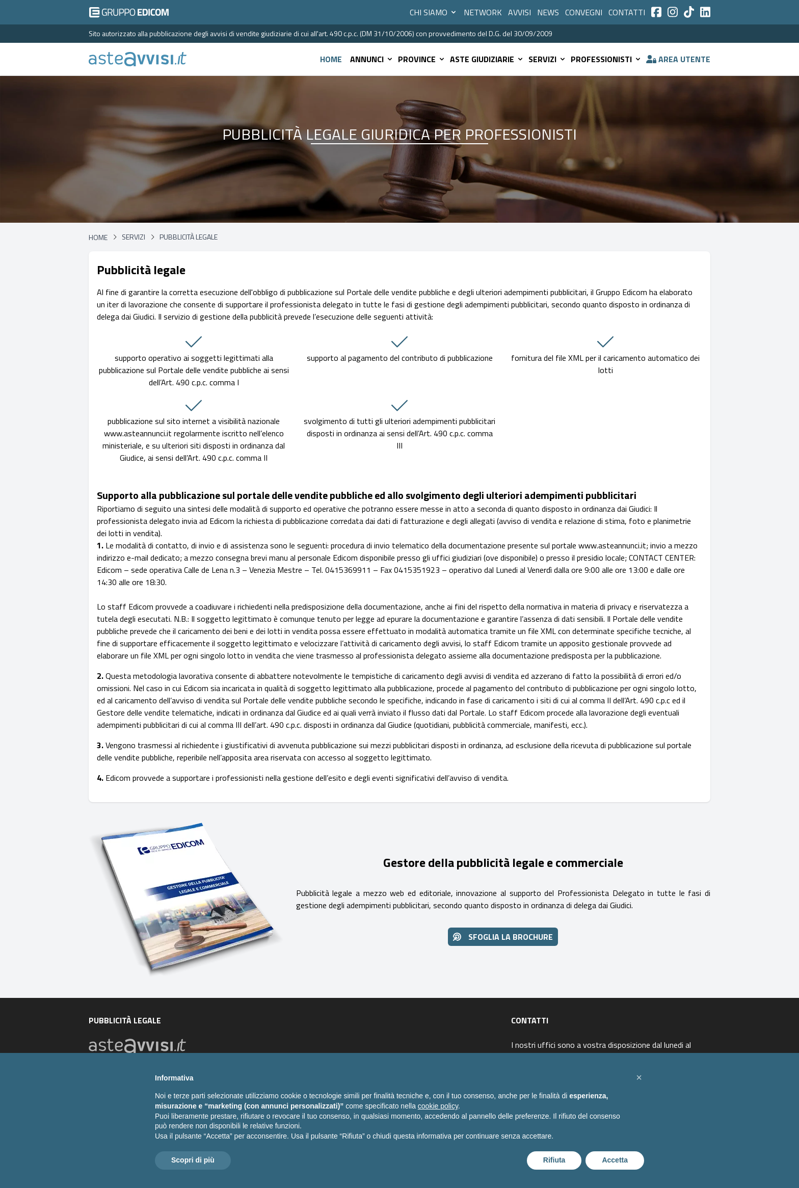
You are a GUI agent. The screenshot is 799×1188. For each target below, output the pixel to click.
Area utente (678, 59)
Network (483, 12)
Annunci (372, 59)
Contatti (626, 12)
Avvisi (519, 12)
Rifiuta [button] (554, 1160)
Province (422, 59)
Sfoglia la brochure (503, 937)
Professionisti (606, 59)
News (548, 12)
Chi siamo (434, 12)
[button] (639, 1077)
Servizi (547, 59)
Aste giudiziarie (487, 59)
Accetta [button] (615, 1160)
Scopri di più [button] (193, 1160)
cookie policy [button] (438, 1106)
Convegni (583, 12)
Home (331, 59)
